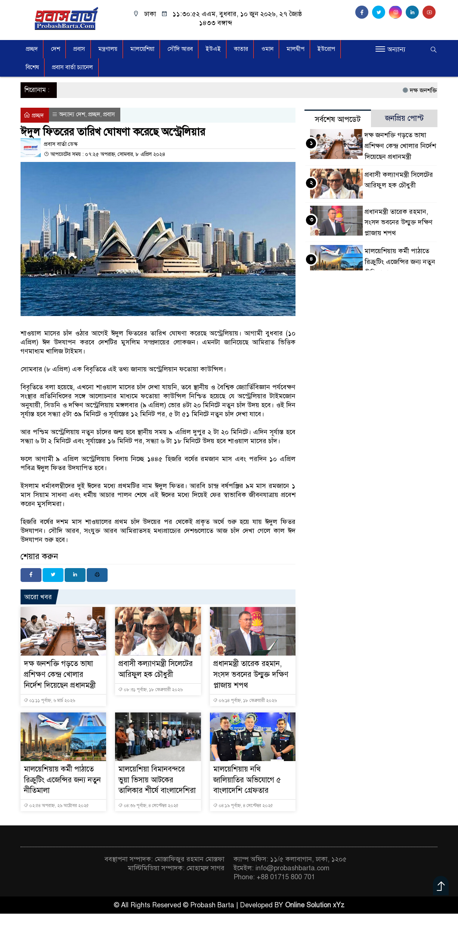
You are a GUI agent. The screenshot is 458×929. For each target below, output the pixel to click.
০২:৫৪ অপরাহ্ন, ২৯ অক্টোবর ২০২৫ (56, 805)
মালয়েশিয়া (142, 49)
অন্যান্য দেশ (72, 114)
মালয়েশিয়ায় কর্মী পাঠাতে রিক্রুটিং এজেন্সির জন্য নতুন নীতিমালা (62, 779)
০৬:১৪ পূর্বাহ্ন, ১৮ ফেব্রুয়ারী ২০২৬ (245, 700)
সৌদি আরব (180, 49)
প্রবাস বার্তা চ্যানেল (72, 67)
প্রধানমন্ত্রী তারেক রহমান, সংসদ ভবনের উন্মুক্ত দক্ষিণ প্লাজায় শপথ (250, 674)
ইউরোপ (326, 49)
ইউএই (213, 49)
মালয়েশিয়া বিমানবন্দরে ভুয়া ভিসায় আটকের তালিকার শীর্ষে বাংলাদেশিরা (157, 779)
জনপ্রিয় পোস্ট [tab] (404, 118)
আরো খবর (38, 597)
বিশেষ (32, 67)
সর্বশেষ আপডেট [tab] (337, 119)
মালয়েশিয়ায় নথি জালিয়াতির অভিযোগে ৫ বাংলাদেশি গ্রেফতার (247, 779)
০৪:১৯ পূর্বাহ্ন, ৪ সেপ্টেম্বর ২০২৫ (243, 805)
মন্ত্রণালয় (107, 49)
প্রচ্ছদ (32, 49)
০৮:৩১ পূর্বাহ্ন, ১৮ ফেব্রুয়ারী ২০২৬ (150, 689)
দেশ (55, 49)
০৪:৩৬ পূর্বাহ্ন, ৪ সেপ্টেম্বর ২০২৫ (148, 805)
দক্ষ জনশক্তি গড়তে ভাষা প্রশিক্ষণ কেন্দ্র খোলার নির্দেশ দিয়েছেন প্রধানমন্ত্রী (60, 674)
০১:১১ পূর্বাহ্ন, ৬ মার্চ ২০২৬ (49, 700)
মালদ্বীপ (295, 49)
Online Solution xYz (314, 905)
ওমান (267, 49)
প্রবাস (79, 49)
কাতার (241, 49)
